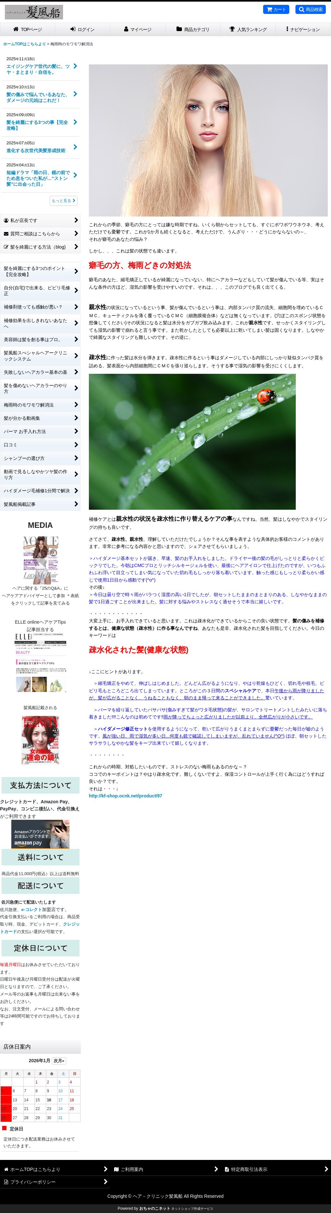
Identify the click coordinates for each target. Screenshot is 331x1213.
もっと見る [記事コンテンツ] (64, 200)
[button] (310, 9)
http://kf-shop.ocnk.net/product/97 (125, 795)
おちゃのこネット (154, 1208)
